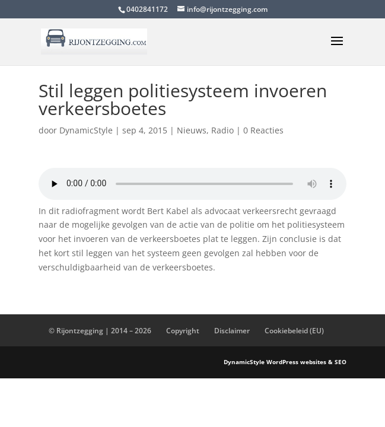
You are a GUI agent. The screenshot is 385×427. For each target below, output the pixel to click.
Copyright (182, 331)
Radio (222, 130)
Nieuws (191, 130)
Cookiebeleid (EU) (294, 331)
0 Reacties (263, 130)
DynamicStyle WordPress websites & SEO (285, 362)
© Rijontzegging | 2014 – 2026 (100, 331)
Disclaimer (232, 331)
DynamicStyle (86, 130)
